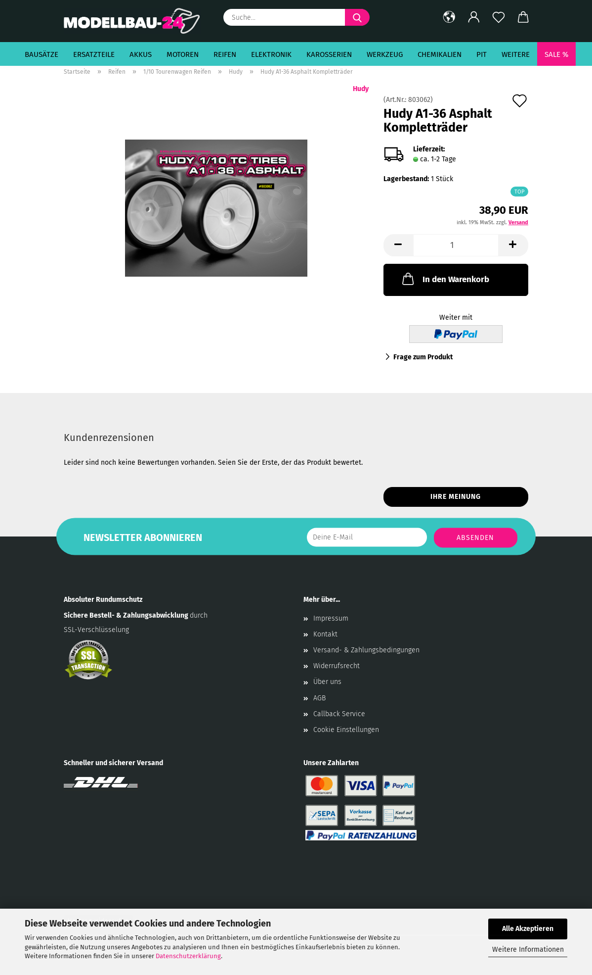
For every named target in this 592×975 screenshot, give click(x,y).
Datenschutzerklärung (188, 956)
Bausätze (41, 54)
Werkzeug (385, 54)
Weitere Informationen (528, 949)
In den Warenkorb (444, 279)
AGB (319, 698)
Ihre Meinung (455, 496)
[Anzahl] (456, 245)
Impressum (330, 618)
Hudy (361, 89)
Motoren (183, 54)
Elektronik (271, 54)
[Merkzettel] (498, 17)
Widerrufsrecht (336, 666)
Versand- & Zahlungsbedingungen (366, 650)
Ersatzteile (94, 54)
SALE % (556, 54)
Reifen (224, 54)
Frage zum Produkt (423, 357)
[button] (449, 17)
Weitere (516, 54)
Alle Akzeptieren (527, 929)
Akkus (140, 54)
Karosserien (329, 54)
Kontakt (325, 634)
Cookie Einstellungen (346, 730)
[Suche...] (357, 17)
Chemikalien (440, 54)
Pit (481, 54)
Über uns (327, 682)
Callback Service (339, 714)
